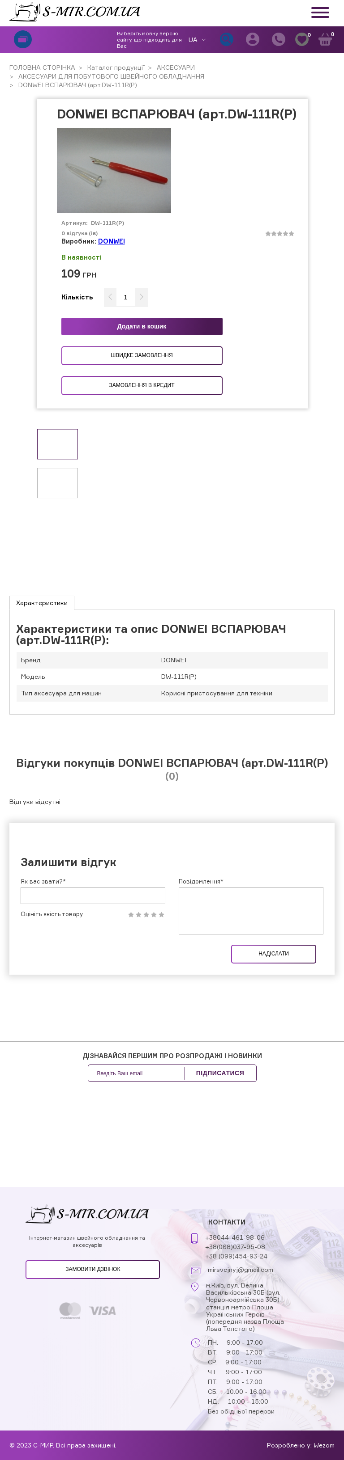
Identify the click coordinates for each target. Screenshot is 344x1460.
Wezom (324, 1445)
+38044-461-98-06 (235, 1237)
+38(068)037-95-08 (235, 1246)
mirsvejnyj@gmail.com (240, 1269)
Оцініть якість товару (52, 914)
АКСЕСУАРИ (175, 67)
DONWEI (111, 241)
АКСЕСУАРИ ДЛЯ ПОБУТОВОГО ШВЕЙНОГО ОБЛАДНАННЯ (110, 76)
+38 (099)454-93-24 (236, 1256)
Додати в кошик (142, 326)
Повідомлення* (201, 881)
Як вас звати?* (43, 881)
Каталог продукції (115, 67)
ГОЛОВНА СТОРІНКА (42, 67)
